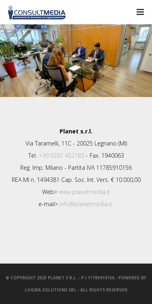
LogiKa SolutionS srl (50, 290)
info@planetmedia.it (86, 204)
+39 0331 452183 (61, 155)
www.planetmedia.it (84, 192)
